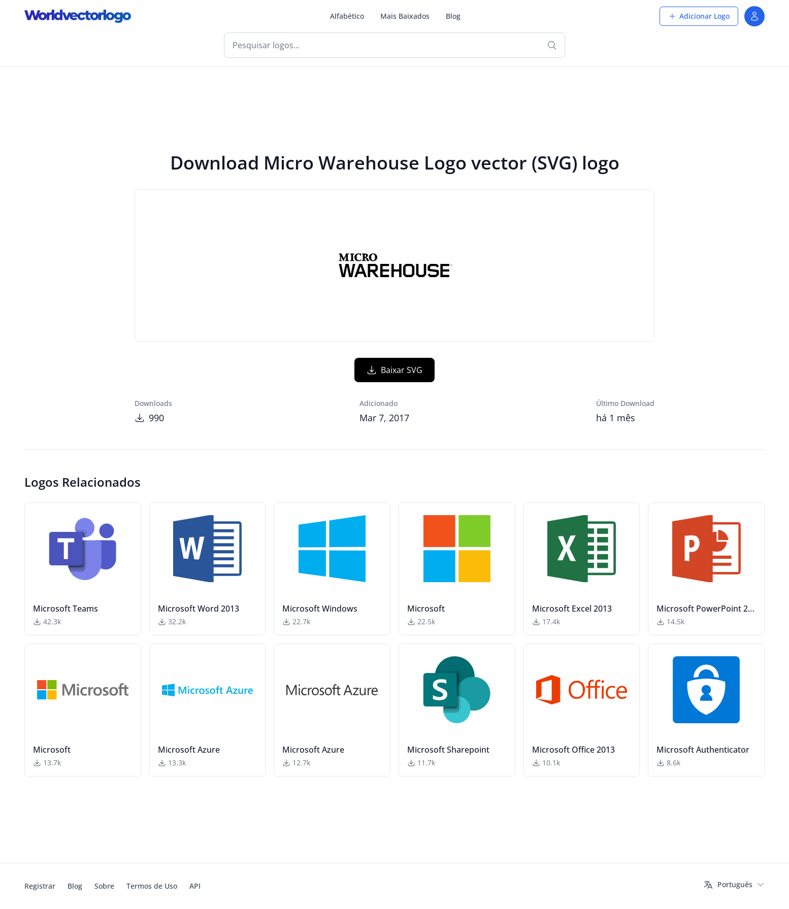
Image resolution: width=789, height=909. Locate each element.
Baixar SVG (394, 370)
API (195, 886)
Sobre (104, 886)
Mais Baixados (405, 16)
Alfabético (347, 16)
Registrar (39, 886)
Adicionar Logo (699, 16)
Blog (453, 16)
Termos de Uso (151, 886)
